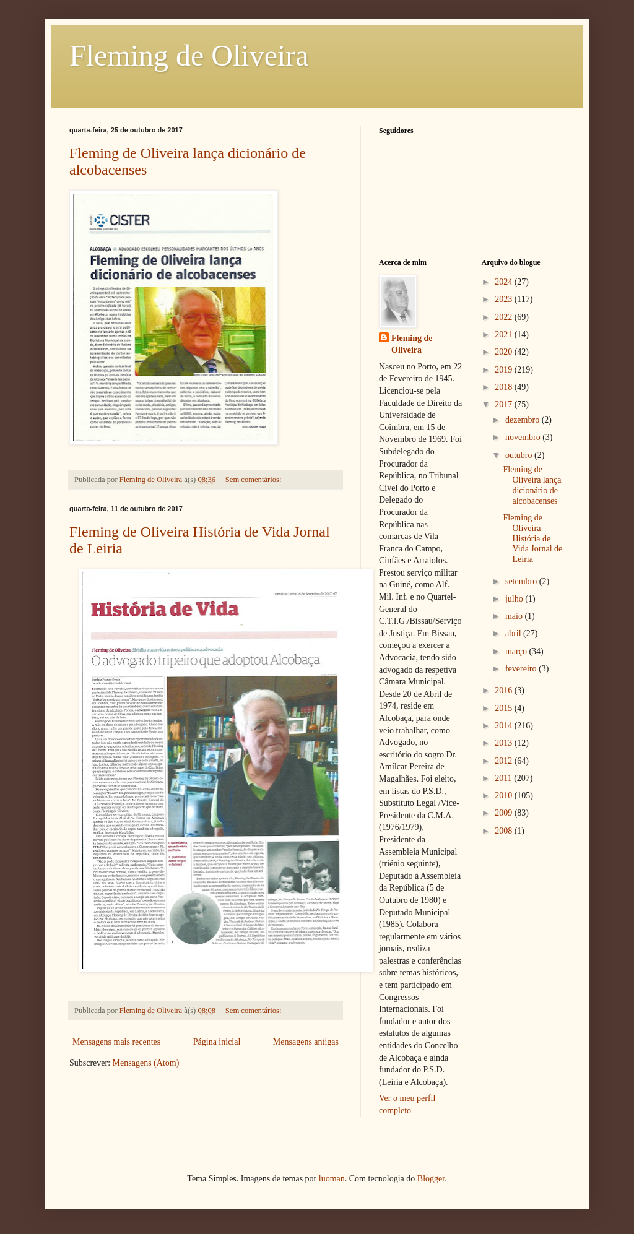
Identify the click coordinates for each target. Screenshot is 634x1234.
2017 (505, 404)
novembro (523, 437)
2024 (505, 282)
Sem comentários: (254, 479)
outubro (519, 455)
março (517, 651)
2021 (505, 334)
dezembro (523, 420)
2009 (505, 813)
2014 (505, 725)
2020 (505, 351)
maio (515, 616)
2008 (505, 830)
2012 (505, 761)
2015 (505, 708)
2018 (505, 387)
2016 (505, 690)
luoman (332, 1178)
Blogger (431, 1178)
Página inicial (217, 1041)
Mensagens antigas (306, 1041)
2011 (504, 778)
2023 (505, 299)
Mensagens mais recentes (116, 1041)
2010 (505, 795)
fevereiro (522, 668)
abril (514, 633)
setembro (522, 581)
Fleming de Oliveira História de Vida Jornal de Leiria (532, 538)
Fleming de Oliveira (189, 55)
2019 (505, 369)
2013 (505, 743)
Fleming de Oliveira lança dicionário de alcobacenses (532, 485)
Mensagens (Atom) (146, 1063)
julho (515, 598)
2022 (505, 317)
